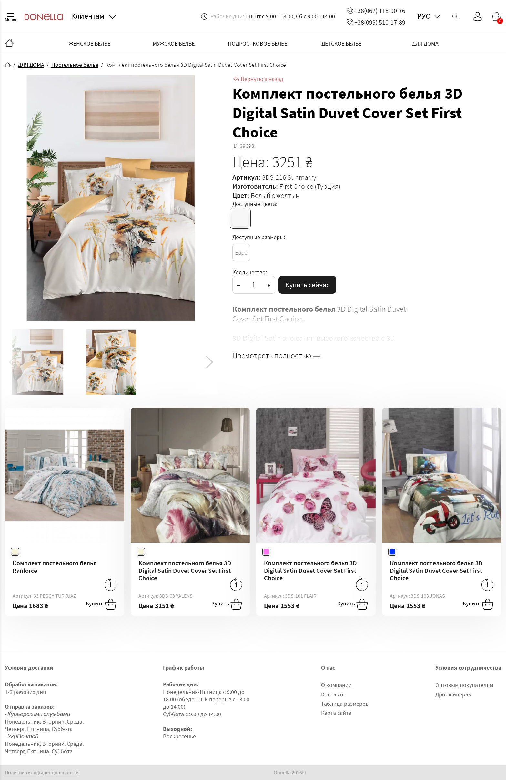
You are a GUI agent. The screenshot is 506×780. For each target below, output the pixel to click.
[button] (209, 362)
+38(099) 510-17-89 (376, 22)
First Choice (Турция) (309, 186)
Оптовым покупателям (464, 685)
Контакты (333, 694)
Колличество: (249, 272)
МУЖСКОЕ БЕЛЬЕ (174, 43)
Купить (101, 604)
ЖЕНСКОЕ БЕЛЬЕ (89, 43)
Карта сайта (336, 712)
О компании (336, 685)
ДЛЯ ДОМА (425, 43)
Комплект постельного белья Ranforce (55, 566)
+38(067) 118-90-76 (376, 10)
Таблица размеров (345, 703)
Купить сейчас (307, 284)
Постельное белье (74, 64)
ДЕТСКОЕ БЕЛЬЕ (341, 43)
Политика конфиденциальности (42, 772)
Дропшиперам (453, 694)
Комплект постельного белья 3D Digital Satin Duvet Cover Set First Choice (184, 570)
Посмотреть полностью (276, 355)
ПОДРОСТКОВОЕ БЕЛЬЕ (257, 43)
